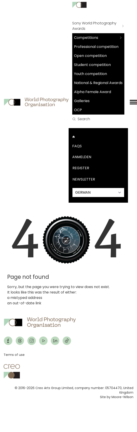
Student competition (92, 64)
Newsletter (83, 179)
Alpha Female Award (92, 91)
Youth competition (90, 73)
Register (80, 168)
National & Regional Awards (98, 82)
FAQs (77, 146)
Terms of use (14, 354)
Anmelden (81, 157)
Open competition (90, 55)
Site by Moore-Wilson (116, 397)
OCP (78, 110)
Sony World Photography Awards (94, 26)
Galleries (82, 100)
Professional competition (96, 46)
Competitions (86, 37)
